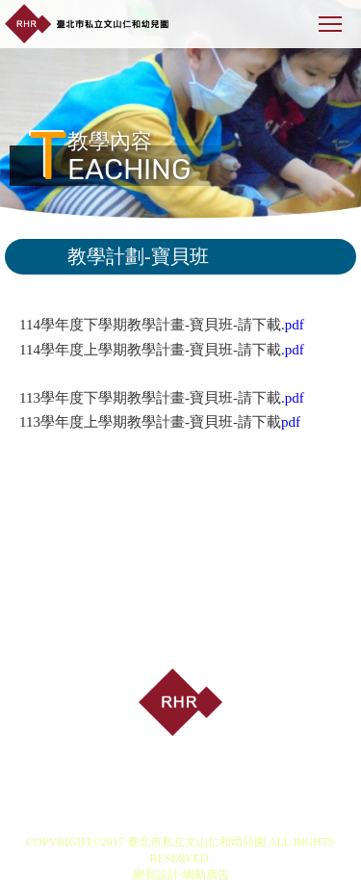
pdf (290, 422)
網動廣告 (206, 874)
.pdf (292, 324)
